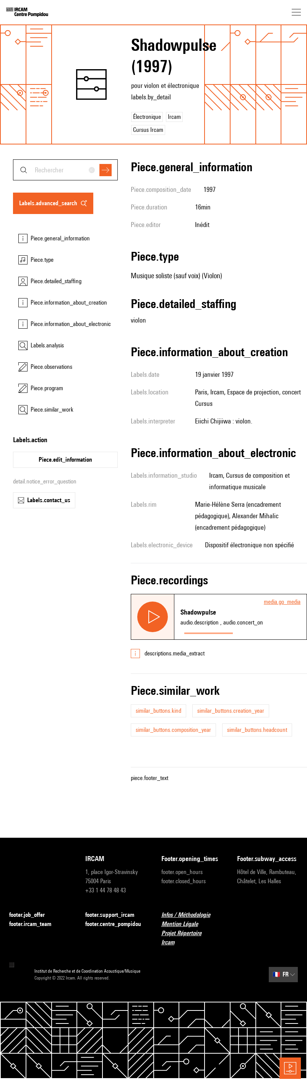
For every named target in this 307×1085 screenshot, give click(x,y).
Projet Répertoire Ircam (191, 937)
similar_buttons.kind (158, 710)
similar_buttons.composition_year (173, 729)
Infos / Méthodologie (190, 915)
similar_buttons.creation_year (230, 710)
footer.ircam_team (34, 924)
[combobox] (65, 169)
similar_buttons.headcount (257, 729)
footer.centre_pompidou (115, 924)
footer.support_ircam (114, 915)
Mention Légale (184, 924)
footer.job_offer (31, 915)
